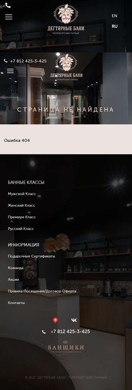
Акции (13, 280)
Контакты (16, 303)
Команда (15, 268)
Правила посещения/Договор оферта (42, 291)
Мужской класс (22, 194)
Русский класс (21, 229)
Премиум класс (22, 217)
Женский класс (21, 205)
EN (114, 15)
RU (114, 26)
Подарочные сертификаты (31, 256)
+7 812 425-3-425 (28, 61)
